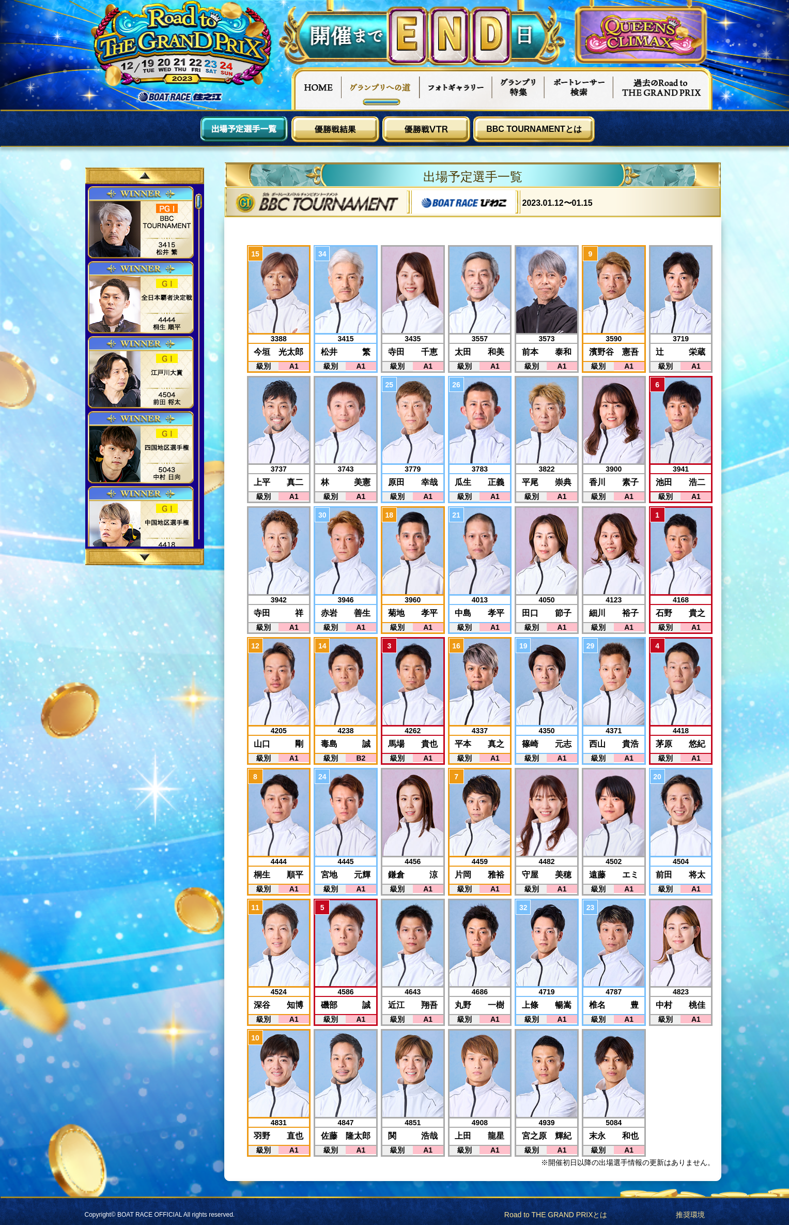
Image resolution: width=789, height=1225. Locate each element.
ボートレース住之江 (180, 96)
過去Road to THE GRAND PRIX (662, 88)
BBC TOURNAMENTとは (534, 129)
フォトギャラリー (456, 88)
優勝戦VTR (426, 129)
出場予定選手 (244, 129)
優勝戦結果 (335, 129)
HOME (316, 88)
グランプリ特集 (518, 88)
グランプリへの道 (381, 88)
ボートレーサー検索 (579, 88)
